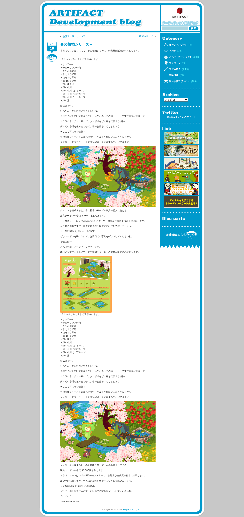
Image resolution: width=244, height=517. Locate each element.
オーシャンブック (178, 44)
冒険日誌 (173, 75)
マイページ (175, 63)
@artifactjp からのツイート (181, 117)
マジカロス (175, 69)
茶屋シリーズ (146, 36)
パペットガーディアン (180, 57)
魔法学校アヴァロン (179, 81)
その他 (172, 51)
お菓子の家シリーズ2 (74, 36)
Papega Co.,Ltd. (132, 509)
